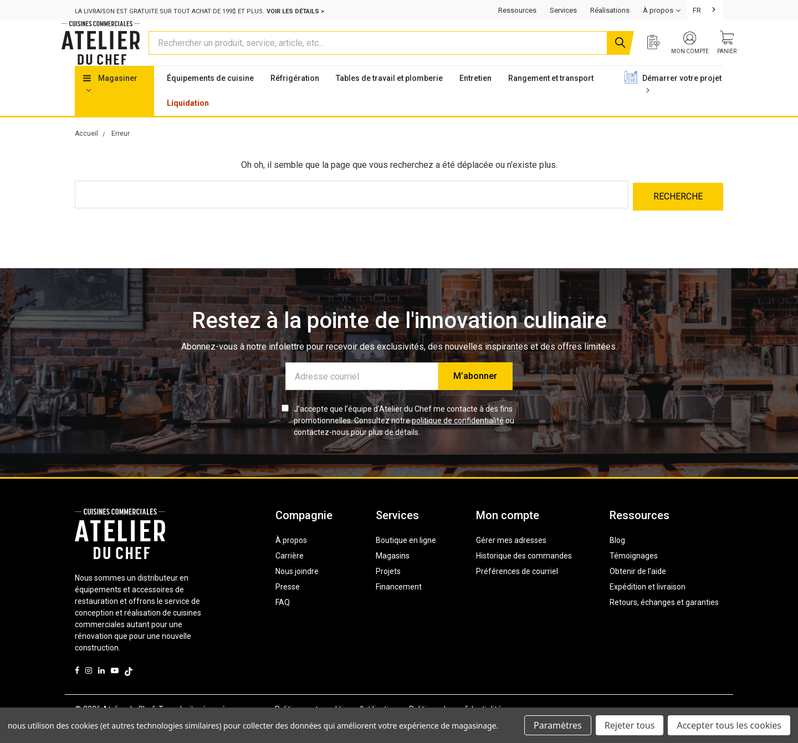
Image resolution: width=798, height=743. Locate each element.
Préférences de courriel (517, 590)
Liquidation (188, 124)
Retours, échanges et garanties (664, 621)
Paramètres (558, 725)
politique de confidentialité (458, 439)
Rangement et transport (551, 99)
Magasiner (110, 104)
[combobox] (705, 10)
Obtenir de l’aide (638, 590)
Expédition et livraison (648, 605)
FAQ (282, 621)
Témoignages (634, 574)
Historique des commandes (524, 574)
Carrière (289, 574)
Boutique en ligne (406, 559)
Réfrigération (294, 99)
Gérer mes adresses (511, 559)
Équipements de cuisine (210, 99)
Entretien (475, 99)
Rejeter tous (630, 725)
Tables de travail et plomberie (389, 99)
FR (697, 10)
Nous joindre (297, 590)
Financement (399, 605)
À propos (291, 559)
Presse (287, 605)
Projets (388, 590)
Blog (617, 559)
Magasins (393, 574)
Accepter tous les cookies (729, 725)
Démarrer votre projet (682, 104)
